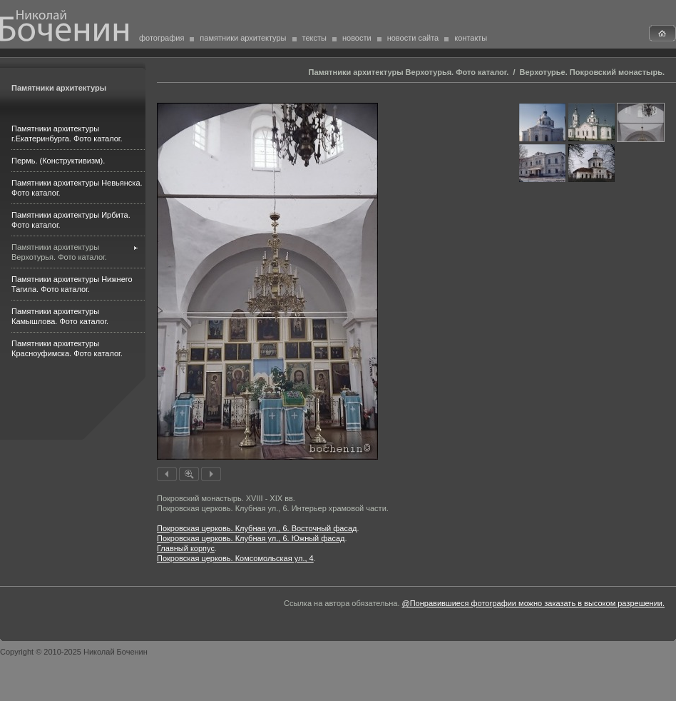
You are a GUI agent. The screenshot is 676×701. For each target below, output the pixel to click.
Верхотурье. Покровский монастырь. (592, 72)
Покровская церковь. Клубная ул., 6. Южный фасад (251, 538)
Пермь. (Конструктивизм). (58, 160)
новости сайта (413, 38)
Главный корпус (186, 548)
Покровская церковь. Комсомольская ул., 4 (235, 558)
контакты (470, 38)
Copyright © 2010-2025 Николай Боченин (74, 651)
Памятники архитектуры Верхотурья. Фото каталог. (409, 72)
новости (357, 38)
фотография (161, 38)
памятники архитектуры (243, 38)
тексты (314, 38)
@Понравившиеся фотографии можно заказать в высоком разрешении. (533, 603)
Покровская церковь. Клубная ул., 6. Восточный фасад (257, 528)
